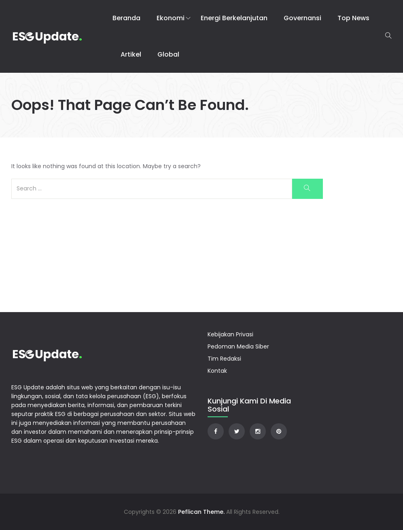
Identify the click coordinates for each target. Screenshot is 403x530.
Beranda (126, 18)
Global (168, 54)
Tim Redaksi (224, 359)
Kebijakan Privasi (230, 334)
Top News (353, 18)
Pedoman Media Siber (238, 346)
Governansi (302, 18)
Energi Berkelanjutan (234, 18)
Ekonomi (171, 18)
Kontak (217, 371)
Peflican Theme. (201, 512)
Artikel (131, 54)
